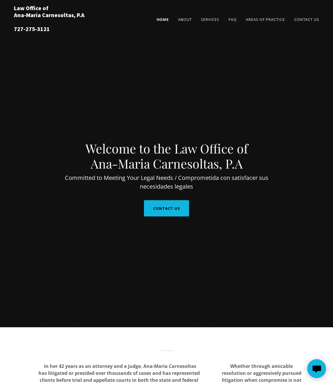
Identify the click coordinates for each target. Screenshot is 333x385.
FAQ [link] (232, 19)
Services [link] (210, 19)
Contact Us (166, 208)
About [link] (185, 19)
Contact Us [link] (306, 19)
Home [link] (163, 19)
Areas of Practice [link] (265, 19)
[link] (67, 29)
